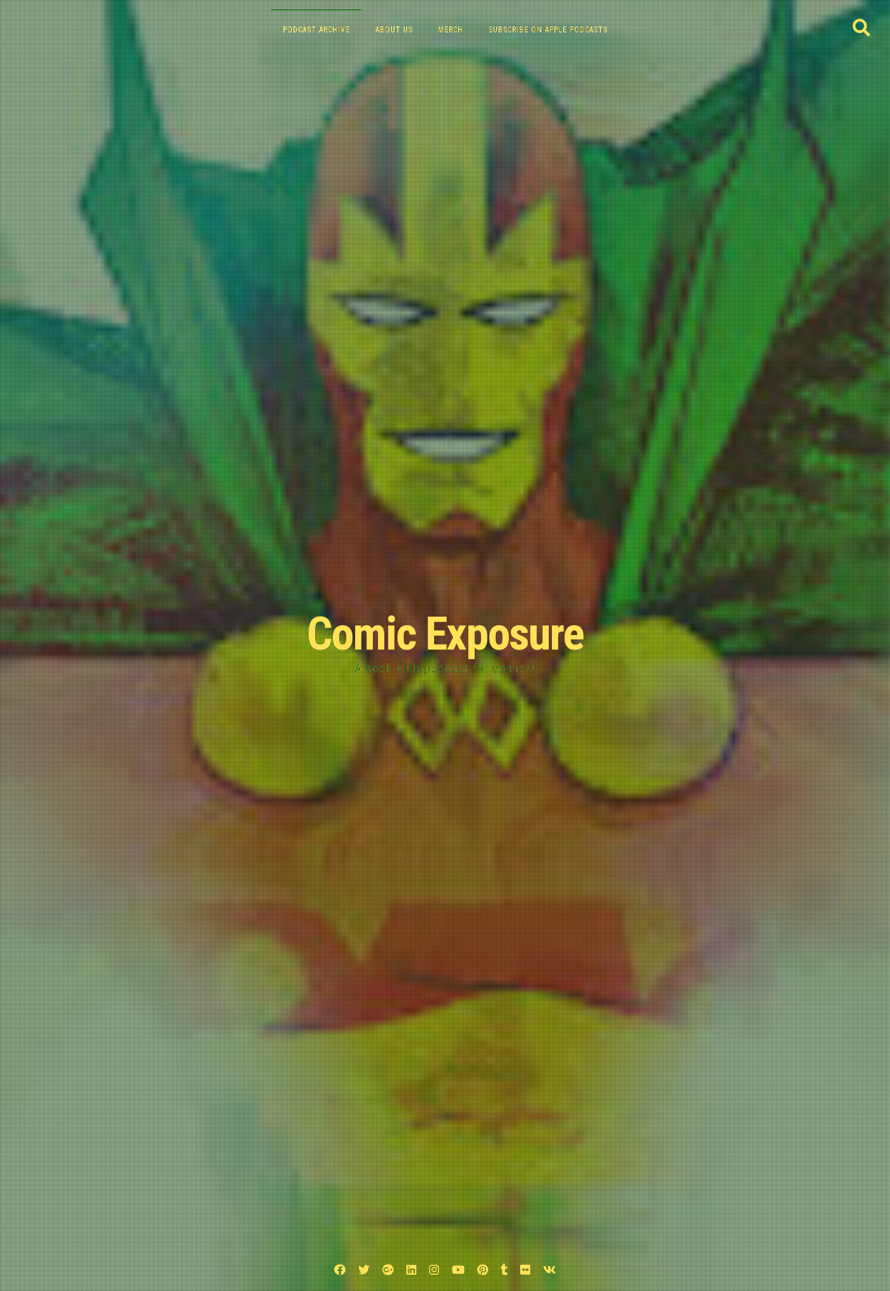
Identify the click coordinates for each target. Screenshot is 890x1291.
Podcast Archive (316, 29)
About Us (394, 29)
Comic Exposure (445, 634)
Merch (450, 29)
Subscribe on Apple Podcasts (548, 29)
